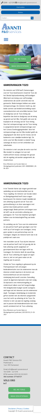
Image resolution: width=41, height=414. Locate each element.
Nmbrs (20, 12)
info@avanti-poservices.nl (27, 2)
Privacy (19, 408)
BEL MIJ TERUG (20, 59)
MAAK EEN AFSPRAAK (20, 66)
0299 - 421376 (9, 2)
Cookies (26, 408)
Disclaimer (12, 408)
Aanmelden (21, 7)
